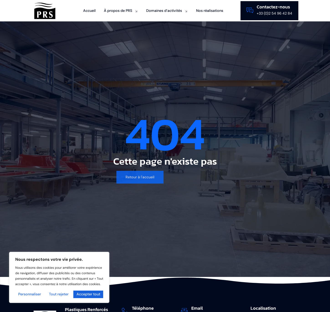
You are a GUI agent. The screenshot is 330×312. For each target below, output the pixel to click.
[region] (59, 277)
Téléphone (143, 308)
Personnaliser (29, 294)
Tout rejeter (59, 294)
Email (197, 308)
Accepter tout (88, 294)
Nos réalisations (209, 10)
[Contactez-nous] (249, 10)
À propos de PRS (121, 10)
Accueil (89, 10)
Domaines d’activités (167, 10)
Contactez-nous (273, 6)
